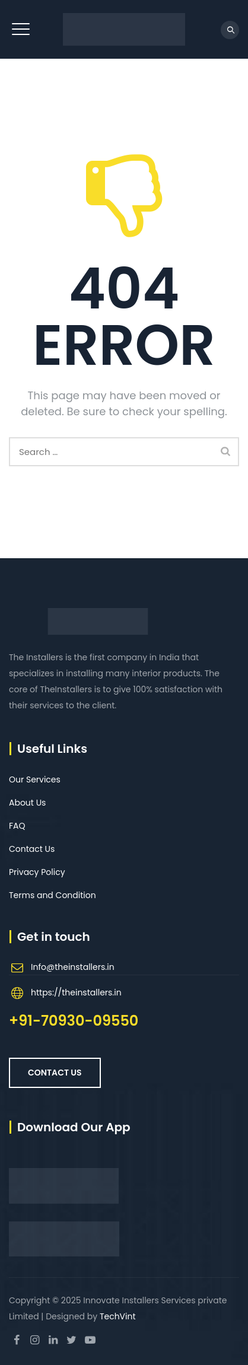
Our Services (35, 779)
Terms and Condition (52, 895)
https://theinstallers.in (76, 992)
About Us (27, 803)
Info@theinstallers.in (73, 967)
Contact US (55, 1072)
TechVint (118, 1316)
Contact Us (32, 849)
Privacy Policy (37, 872)
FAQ (17, 826)
